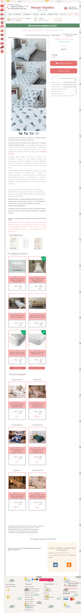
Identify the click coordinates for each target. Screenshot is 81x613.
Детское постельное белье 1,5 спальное (19, 222)
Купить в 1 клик (63, 71)
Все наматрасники (36, 368)
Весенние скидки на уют (43, 25)
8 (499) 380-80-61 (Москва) (18, 8)
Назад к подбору (64, 41)
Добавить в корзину (64, 63)
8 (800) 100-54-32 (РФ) (17, 6)
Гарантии (35, 14)
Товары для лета (29, 610)
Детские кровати (29, 607)
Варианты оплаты (53, 14)
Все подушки (18, 368)
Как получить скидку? (46, 579)
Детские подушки (29, 599)
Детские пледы (29, 603)
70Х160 (16, 360)
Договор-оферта (11, 586)
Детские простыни (30, 593)
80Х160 (36, 360)
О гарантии (58, 39)
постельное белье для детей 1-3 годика (33, 226)
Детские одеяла (29, 601)
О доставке (65, 39)
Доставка (43, 14)
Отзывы (71, 39)
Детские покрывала (30, 605)
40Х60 (15, 286)
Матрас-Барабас (11, 584)
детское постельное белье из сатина (26, 224)
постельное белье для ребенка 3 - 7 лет (20, 229)
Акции (10, 14)
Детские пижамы (29, 595)
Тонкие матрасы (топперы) (32, 588)
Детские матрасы (29, 586)
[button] (16, 350)
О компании (17, 14)
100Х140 (16, 323)
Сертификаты (27, 14)
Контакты (63, 14)
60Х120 (64, 49)
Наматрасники (29, 597)
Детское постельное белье (32, 591)
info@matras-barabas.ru (71, 588)
